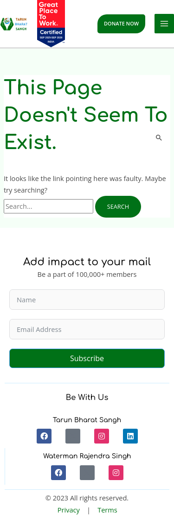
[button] (121, 23)
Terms (107, 509)
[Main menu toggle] (164, 23)
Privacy (69, 509)
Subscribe (87, 358)
